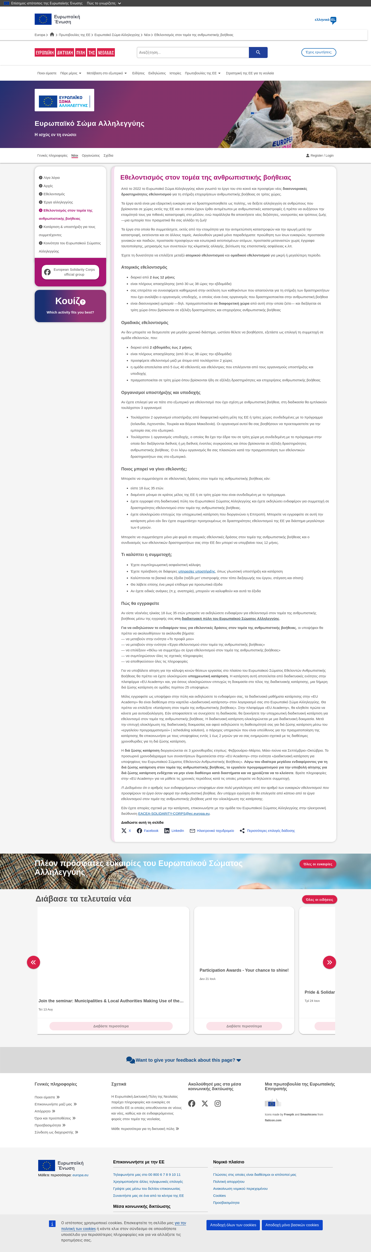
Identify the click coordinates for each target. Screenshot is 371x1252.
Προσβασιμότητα (48, 1097)
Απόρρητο (43, 1083)
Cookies (219, 1167)
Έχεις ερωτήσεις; (319, 52)
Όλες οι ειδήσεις (319, 900)
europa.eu (80, 1146)
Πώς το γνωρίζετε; (104, 3)
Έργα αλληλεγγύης (58, 202)
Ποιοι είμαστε (45, 1069)
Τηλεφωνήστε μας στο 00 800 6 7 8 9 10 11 (147, 1146)
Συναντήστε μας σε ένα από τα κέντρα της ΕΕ (148, 1167)
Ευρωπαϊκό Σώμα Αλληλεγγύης (117, 35)
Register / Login (322, 155)
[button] (127, 830)
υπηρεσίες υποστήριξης (196, 571)
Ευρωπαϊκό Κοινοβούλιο (232, 1201)
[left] (33, 948)
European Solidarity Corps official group (69, 272)
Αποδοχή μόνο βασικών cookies (292, 1225)
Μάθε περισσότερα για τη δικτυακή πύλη (142, 1100)
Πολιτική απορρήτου (228, 1153)
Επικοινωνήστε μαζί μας (53, 1076)
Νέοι (147, 35)
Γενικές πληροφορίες (56, 1056)
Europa (40, 35)
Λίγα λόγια (52, 178)
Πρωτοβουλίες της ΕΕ (74, 35)
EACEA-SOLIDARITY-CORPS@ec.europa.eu (174, 813)
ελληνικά (325, 19)
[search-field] (201, 52)
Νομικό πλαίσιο (228, 1133)
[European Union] (61, 1141)
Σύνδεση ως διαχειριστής (54, 1104)
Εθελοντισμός (54, 194)
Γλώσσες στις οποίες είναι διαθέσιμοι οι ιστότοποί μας (254, 1146)
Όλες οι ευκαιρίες (318, 864)
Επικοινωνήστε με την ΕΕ (139, 1133)
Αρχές (48, 186)
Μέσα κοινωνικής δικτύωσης (142, 1178)
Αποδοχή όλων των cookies (233, 1225)
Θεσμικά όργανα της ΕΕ (237, 1188)
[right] (339, 948)
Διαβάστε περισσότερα (73, 998)
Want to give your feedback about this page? (184, 1031)
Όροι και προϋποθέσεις (53, 1090)
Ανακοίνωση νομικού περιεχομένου (240, 1160)
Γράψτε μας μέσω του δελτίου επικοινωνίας (146, 1160)
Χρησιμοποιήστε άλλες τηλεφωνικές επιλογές (148, 1153)
